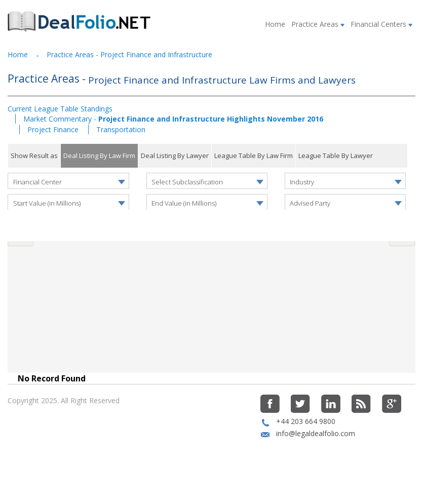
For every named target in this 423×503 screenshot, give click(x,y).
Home (275, 24)
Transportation (120, 129)
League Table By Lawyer (335, 155)
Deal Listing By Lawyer (175, 155)
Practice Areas (317, 24)
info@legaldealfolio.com (315, 456)
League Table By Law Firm (253, 155)
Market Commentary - (173, 119)
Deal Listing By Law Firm (99, 155)
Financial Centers (381, 24)
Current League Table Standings (60, 108)
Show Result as (34, 155)
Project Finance (54, 129)
